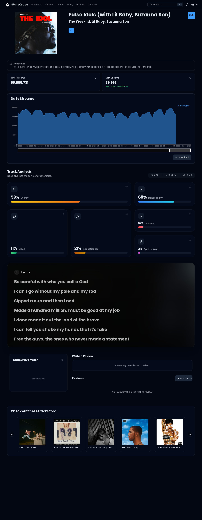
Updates (80, 4)
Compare (92, 4)
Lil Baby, (99, 21)
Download (182, 157)
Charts (60, 4)
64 (191, 15)
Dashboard (36, 4)
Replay (70, 4)
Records (49, 4)
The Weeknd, (80, 21)
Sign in (194, 4)
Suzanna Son (117, 21)
